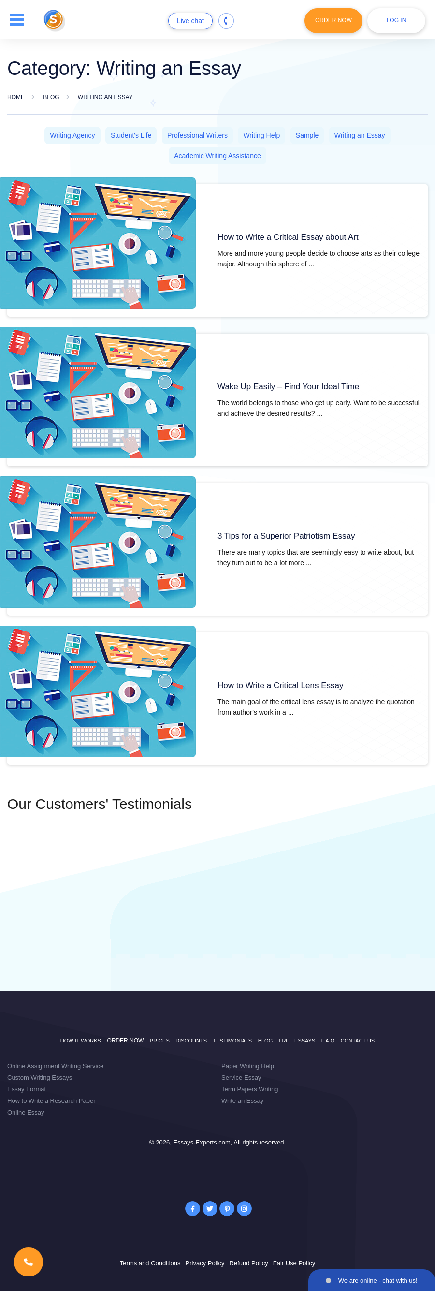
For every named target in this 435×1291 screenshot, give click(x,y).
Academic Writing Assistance (217, 156)
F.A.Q (328, 1040)
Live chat (190, 21)
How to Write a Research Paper (51, 1100)
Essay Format (26, 1089)
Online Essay (25, 1112)
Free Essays (297, 1040)
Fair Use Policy (294, 1263)
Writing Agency (72, 135)
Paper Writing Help (247, 1066)
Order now (125, 1040)
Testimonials (232, 1040)
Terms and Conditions (150, 1263)
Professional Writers (197, 135)
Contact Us (358, 1040)
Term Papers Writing (249, 1089)
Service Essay (241, 1077)
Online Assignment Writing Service (55, 1066)
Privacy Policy (205, 1263)
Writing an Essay (359, 135)
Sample (307, 135)
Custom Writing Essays (39, 1077)
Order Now (333, 20)
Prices (160, 1040)
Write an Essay (242, 1100)
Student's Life (131, 135)
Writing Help (261, 135)
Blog (265, 1040)
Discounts (191, 1040)
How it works (80, 1040)
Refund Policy (249, 1263)
